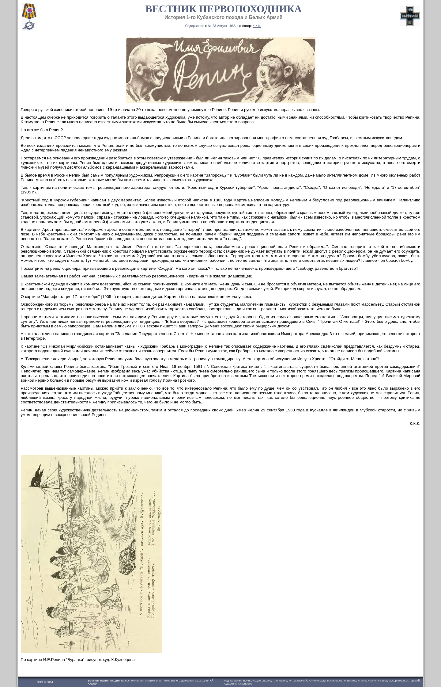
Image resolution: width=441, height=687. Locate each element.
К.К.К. (257, 26)
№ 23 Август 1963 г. (223, 26)
